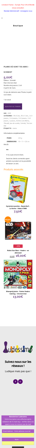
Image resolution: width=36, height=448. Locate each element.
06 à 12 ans (24, 116)
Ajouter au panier (13, 106)
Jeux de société (14, 123)
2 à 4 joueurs (13, 118)
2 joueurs (12, 121)
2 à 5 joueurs (22, 118)
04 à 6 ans (16, 116)
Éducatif (6, 123)
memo (15, 128)
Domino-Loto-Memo (22, 121)
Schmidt (23, 123)
